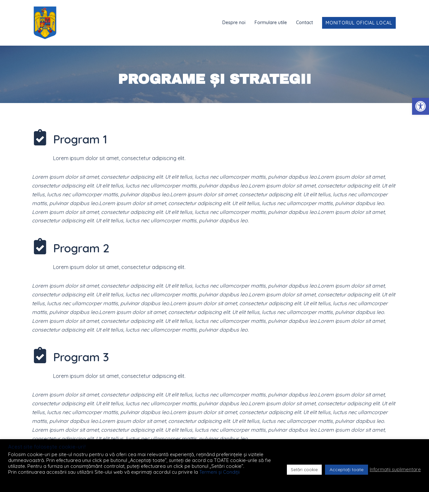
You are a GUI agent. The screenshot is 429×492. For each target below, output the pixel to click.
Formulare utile (271, 22)
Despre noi (233, 22)
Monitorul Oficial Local (359, 23)
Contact (304, 22)
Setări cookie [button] (304, 469)
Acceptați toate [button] (346, 469)
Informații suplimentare (395, 469)
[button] (420, 106)
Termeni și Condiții (219, 472)
